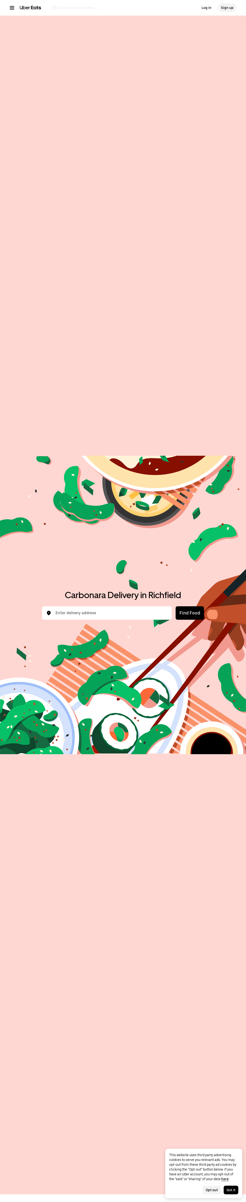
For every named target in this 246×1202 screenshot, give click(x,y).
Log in (206, 8)
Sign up (227, 8)
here (225, 1179)
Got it (231, 1190)
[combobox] (110, 613)
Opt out (212, 1190)
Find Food (189, 612)
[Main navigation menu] (12, 7)
